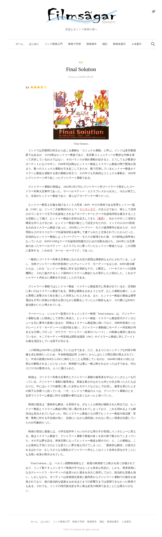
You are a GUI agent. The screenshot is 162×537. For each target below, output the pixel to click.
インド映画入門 (53, 44)
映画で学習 (74, 44)
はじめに (34, 44)
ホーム (19, 44)
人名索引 (136, 44)
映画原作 (92, 44)
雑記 (104, 44)
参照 (101, 218)
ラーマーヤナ (87, 209)
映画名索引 (119, 44)
